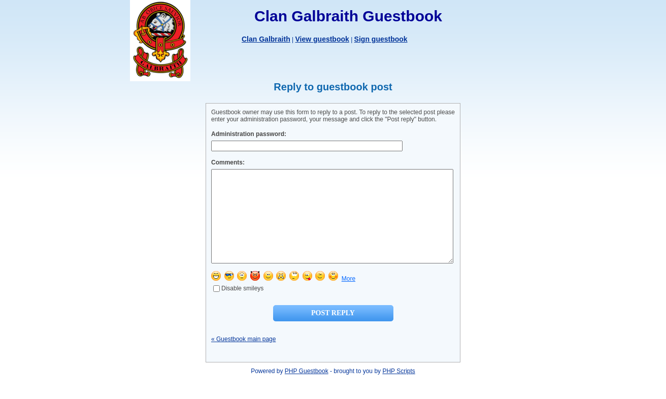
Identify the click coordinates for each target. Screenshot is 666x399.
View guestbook (322, 39)
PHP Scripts (398, 389)
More (348, 297)
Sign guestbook (381, 39)
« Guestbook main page (243, 357)
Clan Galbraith (266, 39)
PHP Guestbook (306, 389)
